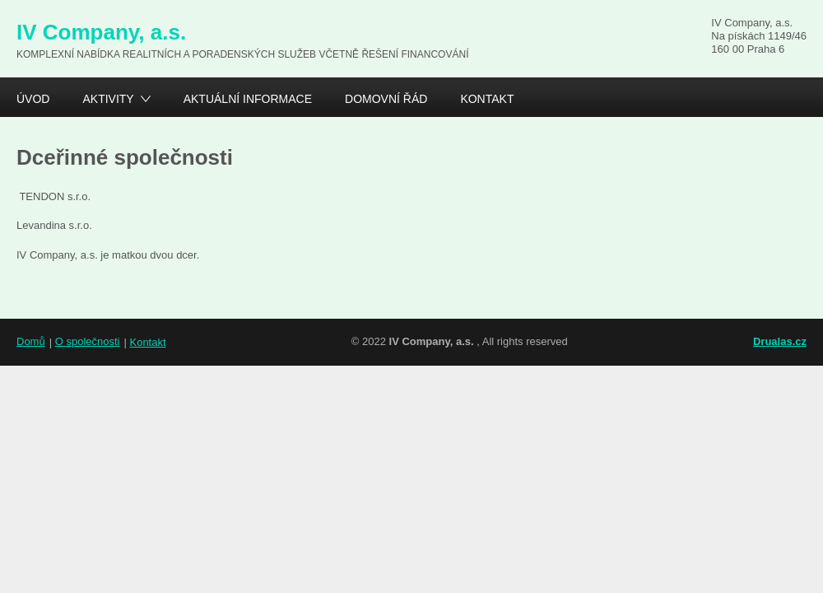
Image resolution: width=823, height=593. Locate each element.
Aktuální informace (248, 98)
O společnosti (87, 341)
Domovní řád (386, 98)
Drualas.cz (780, 341)
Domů (30, 341)
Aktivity (108, 101)
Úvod (32, 98)
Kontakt (487, 98)
